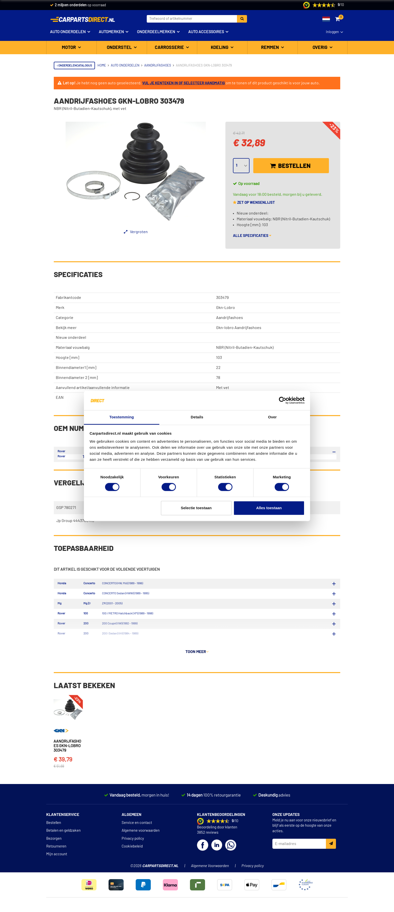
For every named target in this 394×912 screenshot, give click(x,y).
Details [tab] (197, 417)
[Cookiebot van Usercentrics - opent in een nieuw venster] (283, 400)
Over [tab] (272, 417)
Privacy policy (133, 841)
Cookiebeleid (132, 849)
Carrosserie (170, 47)
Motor (69, 47)
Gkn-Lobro (225, 308)
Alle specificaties (252, 236)
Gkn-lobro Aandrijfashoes (238, 328)
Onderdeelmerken (156, 32)
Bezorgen (54, 841)
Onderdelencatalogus (74, 65)
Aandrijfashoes (229, 318)
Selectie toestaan (196, 508)
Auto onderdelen (68, 32)
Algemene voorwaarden (141, 833)
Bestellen (290, 166)
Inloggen (332, 32)
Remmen (270, 47)
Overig (320, 47)
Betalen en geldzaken (63, 833)
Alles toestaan (269, 508)
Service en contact (137, 825)
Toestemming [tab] (121, 417)
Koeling (220, 47)
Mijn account (56, 857)
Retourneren (56, 849)
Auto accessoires (206, 32)
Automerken (111, 32)
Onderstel (120, 47)
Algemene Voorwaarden (210, 869)
